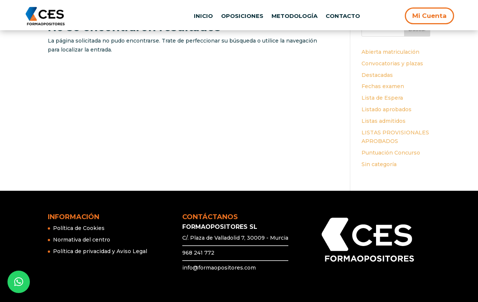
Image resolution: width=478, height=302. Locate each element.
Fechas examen (382, 86)
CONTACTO (343, 15)
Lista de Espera (382, 97)
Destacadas (377, 75)
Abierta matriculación (390, 52)
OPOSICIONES (242, 15)
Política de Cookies (79, 228)
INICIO (203, 15)
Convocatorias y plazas (392, 63)
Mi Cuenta (429, 15)
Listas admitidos (383, 121)
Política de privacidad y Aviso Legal (100, 251)
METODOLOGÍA (294, 15)
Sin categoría (379, 164)
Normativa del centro (81, 239)
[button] (18, 282)
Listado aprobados (386, 109)
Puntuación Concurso (390, 152)
